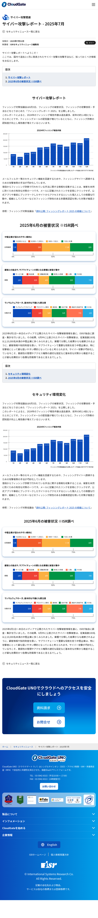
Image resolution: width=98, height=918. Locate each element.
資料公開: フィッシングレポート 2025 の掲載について (63, 211)
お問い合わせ (49, 786)
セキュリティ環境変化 (19, 373)
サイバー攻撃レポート (19, 77)
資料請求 (49, 707)
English (49, 845)
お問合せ (49, 721)
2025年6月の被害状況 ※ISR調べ (24, 81)
